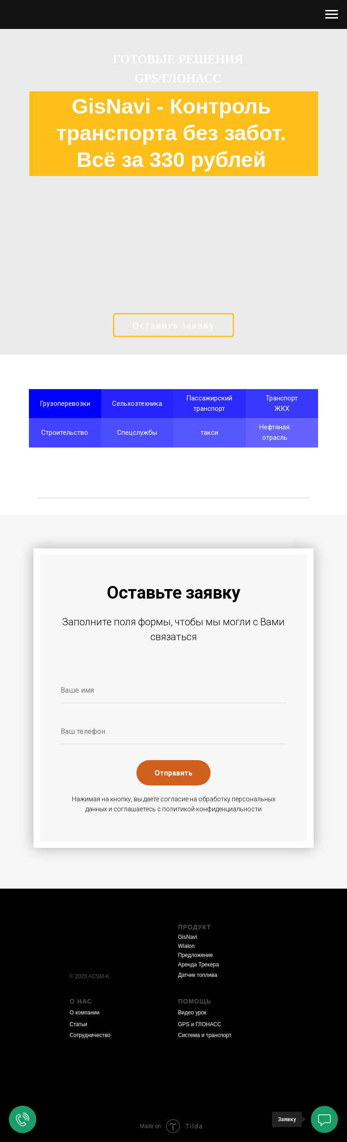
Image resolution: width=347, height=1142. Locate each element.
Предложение (195, 955)
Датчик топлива (197, 975)
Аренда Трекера (198, 964)
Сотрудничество (90, 1035)
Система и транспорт (204, 1035)
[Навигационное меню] (331, 14)
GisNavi (187, 937)
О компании (84, 1012)
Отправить (173, 773)
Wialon (186, 946)
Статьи (78, 1024)
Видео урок (192, 1012)
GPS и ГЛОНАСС (199, 1024)
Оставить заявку (173, 325)
